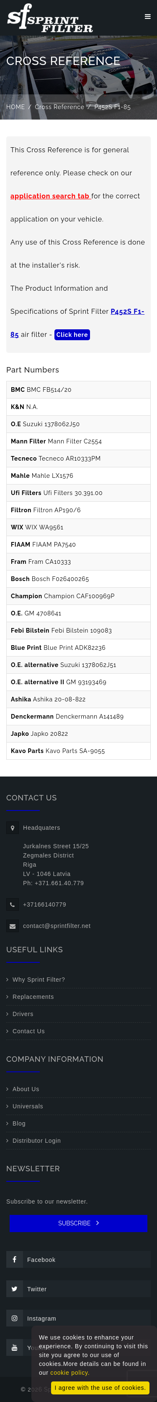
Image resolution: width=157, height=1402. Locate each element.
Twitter (26, 1288)
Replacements (33, 996)
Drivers (23, 1014)
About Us (26, 1089)
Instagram (31, 1318)
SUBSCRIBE (78, 1223)
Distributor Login (37, 1140)
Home (15, 107)
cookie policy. (70, 1372)
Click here (72, 334)
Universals (28, 1106)
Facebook (31, 1259)
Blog (19, 1123)
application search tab (50, 196)
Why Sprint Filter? (39, 979)
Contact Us (29, 1031)
